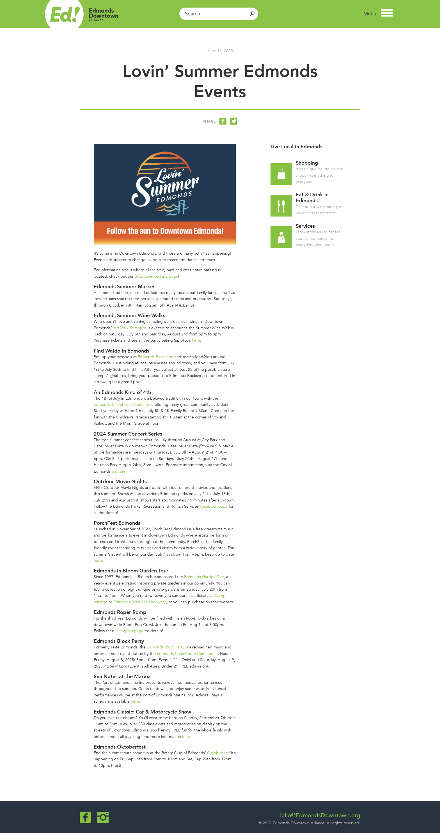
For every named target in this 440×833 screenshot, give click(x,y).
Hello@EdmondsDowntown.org (318, 815)
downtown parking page (156, 276)
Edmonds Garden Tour (204, 576)
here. (186, 736)
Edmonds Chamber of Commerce (123, 404)
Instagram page (129, 631)
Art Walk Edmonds (130, 328)
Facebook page (214, 506)
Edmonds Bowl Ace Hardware (139, 602)
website (118, 471)
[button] (378, 14)
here (196, 340)
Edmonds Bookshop (155, 357)
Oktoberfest (218, 753)
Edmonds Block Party (165, 647)
